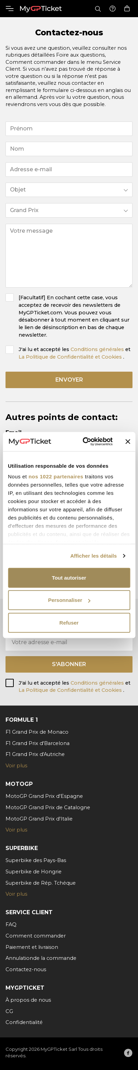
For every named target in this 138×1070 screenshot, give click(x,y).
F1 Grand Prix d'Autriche (35, 754)
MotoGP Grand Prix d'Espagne (44, 796)
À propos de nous (28, 1000)
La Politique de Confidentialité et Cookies (71, 357)
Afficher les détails (93, 556)
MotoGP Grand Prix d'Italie (39, 819)
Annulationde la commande (41, 958)
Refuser (69, 622)
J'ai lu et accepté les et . (74, 353)
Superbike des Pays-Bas (36, 860)
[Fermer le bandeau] (127, 441)
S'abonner (69, 664)
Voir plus (16, 766)
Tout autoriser (69, 577)
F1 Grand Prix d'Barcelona (38, 743)
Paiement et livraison (32, 947)
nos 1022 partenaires (56, 476)
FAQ (11, 924)
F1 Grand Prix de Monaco (37, 732)
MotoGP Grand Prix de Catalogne (48, 807)
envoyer (69, 379)
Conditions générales (98, 349)
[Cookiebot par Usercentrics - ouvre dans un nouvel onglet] (84, 441)
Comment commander (36, 936)
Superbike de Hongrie (34, 872)
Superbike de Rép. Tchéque (41, 883)
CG (9, 1011)
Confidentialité (24, 1022)
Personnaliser (69, 600)
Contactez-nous (26, 969)
